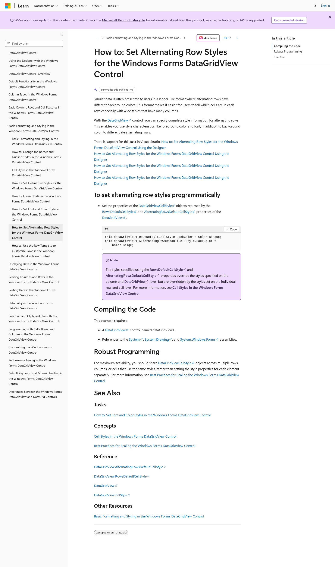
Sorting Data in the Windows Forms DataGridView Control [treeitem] (32, 292)
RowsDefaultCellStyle (118, 211)
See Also (279, 57)
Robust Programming (288, 51)
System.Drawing (157, 339)
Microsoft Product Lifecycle (123, 20)
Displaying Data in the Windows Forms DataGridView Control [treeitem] (34, 266)
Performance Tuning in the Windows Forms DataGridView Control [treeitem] (32, 363)
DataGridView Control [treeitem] (23, 53)
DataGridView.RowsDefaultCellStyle (120, 476)
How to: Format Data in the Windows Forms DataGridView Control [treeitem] (36, 198)
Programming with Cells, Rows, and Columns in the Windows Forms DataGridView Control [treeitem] (31, 334)
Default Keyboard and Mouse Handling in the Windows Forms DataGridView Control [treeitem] (36, 378)
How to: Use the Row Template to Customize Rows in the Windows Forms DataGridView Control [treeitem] (34, 250)
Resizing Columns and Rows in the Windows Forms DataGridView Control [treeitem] (34, 279)
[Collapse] (61, 34)
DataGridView (117, 120)
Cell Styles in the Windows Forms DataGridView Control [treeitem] (33, 172)
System (134, 339)
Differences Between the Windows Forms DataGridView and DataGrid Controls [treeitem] (35, 394)
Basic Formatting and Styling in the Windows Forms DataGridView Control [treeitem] (37, 141)
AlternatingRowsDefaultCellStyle (168, 211)
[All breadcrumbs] (97, 37)
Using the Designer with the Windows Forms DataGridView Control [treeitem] (33, 63)
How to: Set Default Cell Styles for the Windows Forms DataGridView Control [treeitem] (37, 185)
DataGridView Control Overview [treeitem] (29, 74)
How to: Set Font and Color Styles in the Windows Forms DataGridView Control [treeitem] (36, 214)
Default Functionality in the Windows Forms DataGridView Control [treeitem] (33, 84)
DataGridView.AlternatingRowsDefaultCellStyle (128, 466)
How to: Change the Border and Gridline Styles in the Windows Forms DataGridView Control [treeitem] (36, 157)
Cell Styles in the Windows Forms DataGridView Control (135, 436)
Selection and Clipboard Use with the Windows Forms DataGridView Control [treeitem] (34, 318)
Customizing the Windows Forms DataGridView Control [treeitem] (30, 350)
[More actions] (237, 37)
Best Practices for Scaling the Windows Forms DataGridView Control (144, 445)
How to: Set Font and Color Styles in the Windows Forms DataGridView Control (152, 415)
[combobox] (34, 43)
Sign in (325, 5)
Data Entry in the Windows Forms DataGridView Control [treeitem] (31, 305)
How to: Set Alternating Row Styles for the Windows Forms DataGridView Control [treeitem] (37, 232)
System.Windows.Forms (198, 339)
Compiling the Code (287, 46)
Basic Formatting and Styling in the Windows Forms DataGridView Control (144, 38)
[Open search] (315, 6)
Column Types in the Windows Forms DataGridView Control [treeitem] (33, 97)
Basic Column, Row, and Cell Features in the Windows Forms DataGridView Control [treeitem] (34, 112)
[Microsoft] (8, 6)
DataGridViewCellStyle (155, 205)
